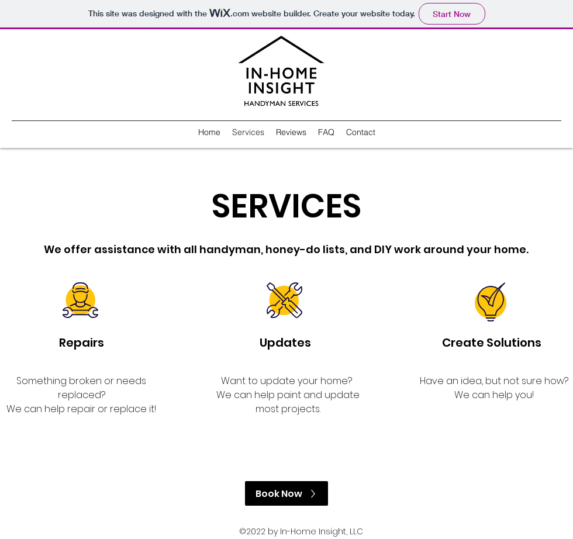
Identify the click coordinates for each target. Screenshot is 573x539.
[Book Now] (286, 493)
